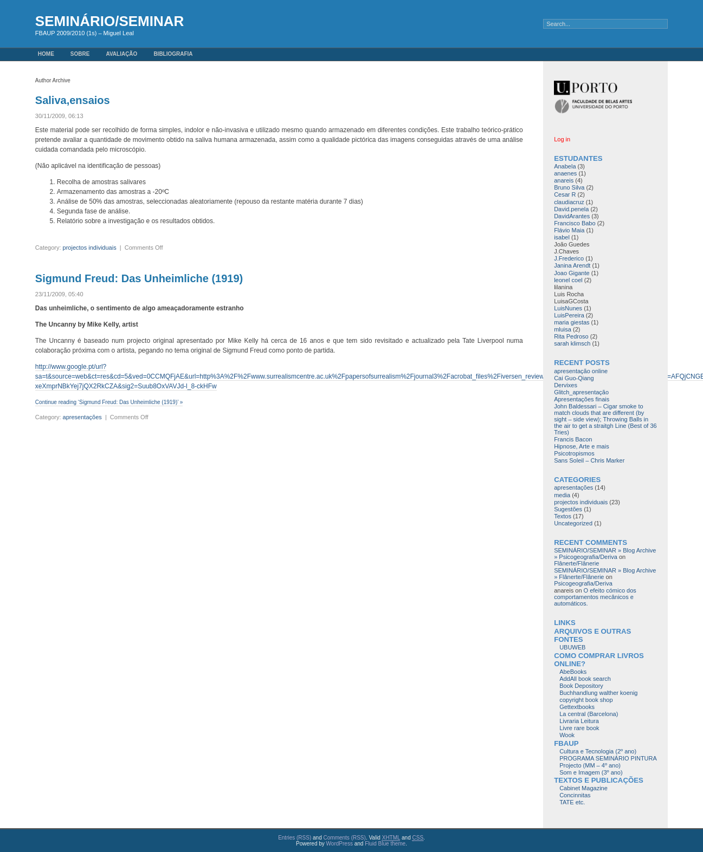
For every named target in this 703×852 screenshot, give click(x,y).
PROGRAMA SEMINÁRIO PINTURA (608, 758)
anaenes (565, 173)
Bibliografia (172, 54)
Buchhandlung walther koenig (598, 693)
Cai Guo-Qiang (574, 378)
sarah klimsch (572, 343)
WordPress (339, 844)
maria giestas (571, 322)
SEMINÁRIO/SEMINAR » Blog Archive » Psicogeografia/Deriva (605, 553)
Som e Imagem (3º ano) (591, 772)
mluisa (562, 329)
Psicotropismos (574, 453)
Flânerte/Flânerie (576, 563)
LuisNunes (568, 308)
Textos (562, 516)
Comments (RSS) (345, 838)
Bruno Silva (569, 187)
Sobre (80, 54)
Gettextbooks (577, 707)
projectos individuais (90, 247)
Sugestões (568, 509)
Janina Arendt (572, 265)
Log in (562, 139)
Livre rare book (579, 728)
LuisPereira (569, 315)
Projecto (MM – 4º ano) (590, 765)
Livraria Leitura (579, 721)
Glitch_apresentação (581, 392)
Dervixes (565, 385)
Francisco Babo (574, 223)
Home (46, 54)
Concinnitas (574, 795)
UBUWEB (572, 647)
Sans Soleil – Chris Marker (589, 460)
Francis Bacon (573, 439)
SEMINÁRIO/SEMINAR (109, 21)
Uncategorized (573, 523)
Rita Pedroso (571, 336)
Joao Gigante (571, 273)
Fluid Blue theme (385, 844)
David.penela (571, 209)
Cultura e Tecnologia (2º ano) (597, 751)
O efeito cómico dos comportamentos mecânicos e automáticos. (595, 597)
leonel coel (568, 280)
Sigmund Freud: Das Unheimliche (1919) (139, 278)
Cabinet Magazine (583, 788)
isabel (562, 237)
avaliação (121, 54)
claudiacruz (569, 202)
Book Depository (581, 685)
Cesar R (565, 194)
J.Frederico (569, 258)
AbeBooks (572, 671)
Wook (567, 735)
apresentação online (581, 371)
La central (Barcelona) (588, 714)
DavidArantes (572, 216)
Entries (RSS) (294, 838)
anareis (563, 180)
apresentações (82, 417)
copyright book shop (585, 700)
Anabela (565, 166)
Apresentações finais (581, 399)
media (562, 495)
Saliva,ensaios (72, 100)
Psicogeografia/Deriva (583, 583)
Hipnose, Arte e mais (581, 446)
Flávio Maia (569, 230)
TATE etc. (572, 802)
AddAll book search (585, 678)
